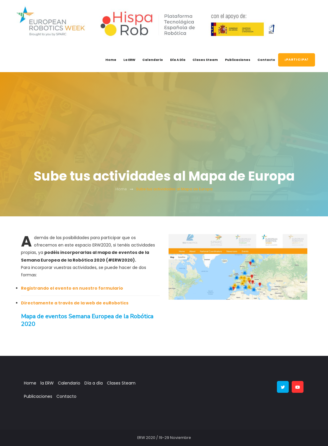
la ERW (129, 60)
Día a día (177, 60)
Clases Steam (205, 60)
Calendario (152, 60)
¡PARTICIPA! (297, 59)
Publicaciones (237, 60)
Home (110, 60)
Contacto (266, 60)
